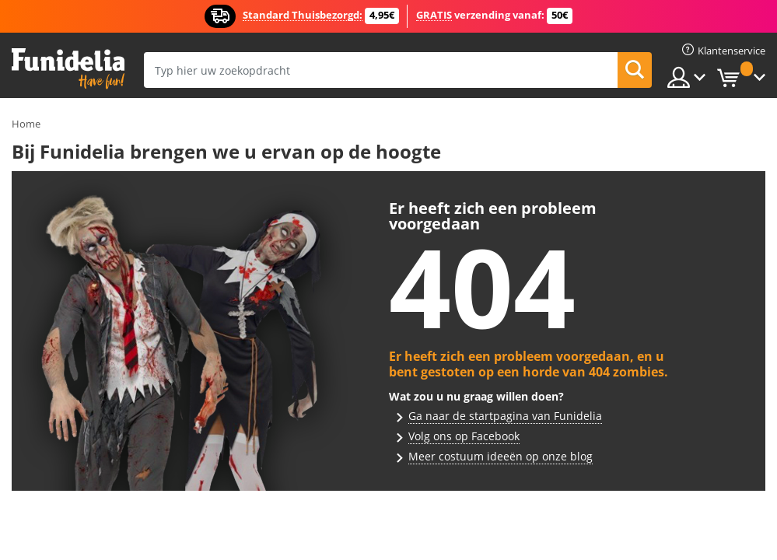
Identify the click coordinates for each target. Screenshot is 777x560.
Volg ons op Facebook (464, 436)
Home (26, 124)
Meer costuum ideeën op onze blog (500, 456)
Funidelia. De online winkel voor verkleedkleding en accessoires (68, 68)
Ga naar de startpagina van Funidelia (505, 415)
